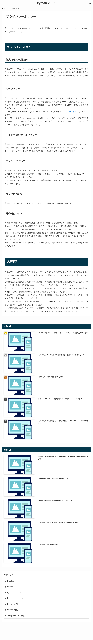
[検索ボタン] (90, 3)
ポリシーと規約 (70, 111)
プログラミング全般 (16, 616)
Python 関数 (12, 610)
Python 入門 (12, 604)
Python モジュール (15, 598)
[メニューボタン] (3, 3)
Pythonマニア (46, 2)
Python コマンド (14, 592)
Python (10, 587)
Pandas (10, 581)
